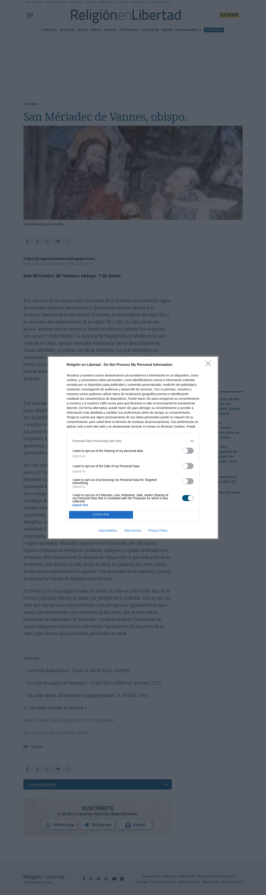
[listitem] (133, 441)
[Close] (209, 365)
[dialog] (133, 447)
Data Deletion (107, 530)
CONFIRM (101, 514)
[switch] (188, 451)
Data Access (132, 530)
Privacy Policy (158, 530)
